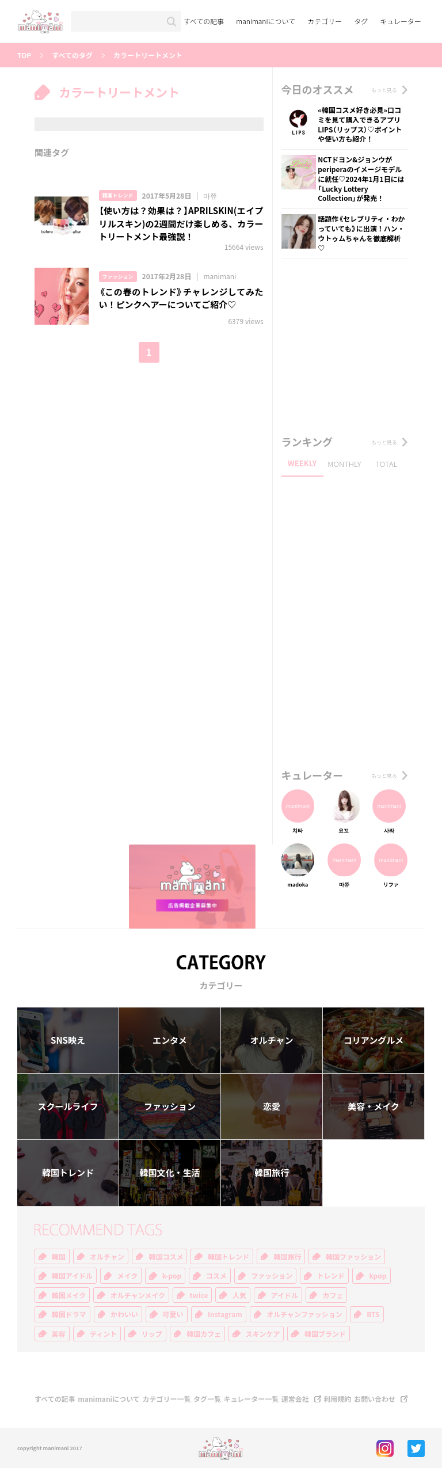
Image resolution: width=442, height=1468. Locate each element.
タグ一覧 (207, 1398)
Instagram (225, 1314)
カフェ (332, 1295)
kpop (377, 1276)
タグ (361, 21)
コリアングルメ (373, 1040)
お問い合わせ (374, 1398)
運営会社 (295, 1398)
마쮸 (210, 195)
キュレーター (400, 21)
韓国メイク (69, 1295)
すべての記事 (204, 21)
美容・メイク (373, 1106)
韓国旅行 (271, 1172)
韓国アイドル (72, 1276)
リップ (152, 1334)
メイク (127, 1276)
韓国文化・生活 (169, 1172)
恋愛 (271, 1106)
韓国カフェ (203, 1334)
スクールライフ (67, 1106)
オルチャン (272, 1040)
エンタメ (170, 1040)
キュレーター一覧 (251, 1398)
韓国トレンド (118, 195)
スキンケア (263, 1334)
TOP (24, 55)
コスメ (216, 1276)
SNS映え (68, 1040)
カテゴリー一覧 (166, 1398)
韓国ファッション (353, 1257)
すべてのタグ (72, 55)
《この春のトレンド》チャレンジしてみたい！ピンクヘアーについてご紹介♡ (181, 298)
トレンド (331, 1276)
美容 (59, 1334)
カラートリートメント (147, 55)
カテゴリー (324, 21)
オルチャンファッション (304, 1314)
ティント (103, 1334)
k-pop (172, 1276)
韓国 (59, 1257)
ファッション (118, 276)
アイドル (284, 1295)
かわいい (124, 1314)
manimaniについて (265, 21)
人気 (239, 1295)
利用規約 (337, 1398)
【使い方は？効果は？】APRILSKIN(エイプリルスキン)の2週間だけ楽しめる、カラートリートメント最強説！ (181, 223)
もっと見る (384, 90)
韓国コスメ (165, 1257)
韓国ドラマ (69, 1314)
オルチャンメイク (137, 1295)
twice (199, 1295)
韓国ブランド (325, 1334)
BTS (373, 1314)
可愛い (173, 1314)
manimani (219, 276)
